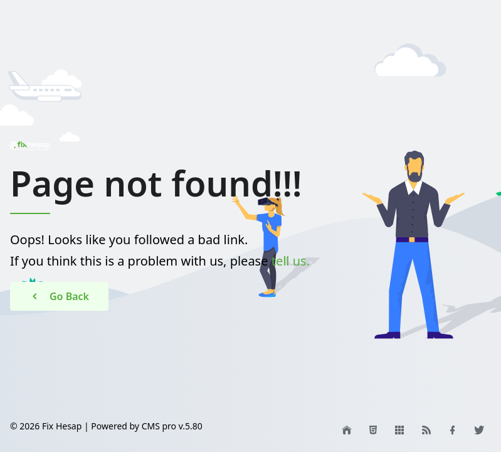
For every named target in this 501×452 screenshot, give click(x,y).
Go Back (59, 296)
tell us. (291, 260)
